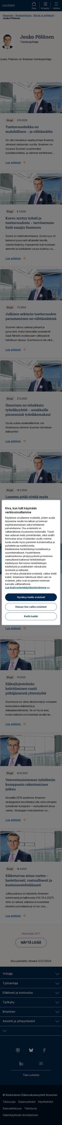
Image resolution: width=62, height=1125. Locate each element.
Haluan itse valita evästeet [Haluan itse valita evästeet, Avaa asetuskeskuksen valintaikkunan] (31, 606)
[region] (30, 562)
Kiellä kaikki (31, 616)
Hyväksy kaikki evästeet (31, 597)
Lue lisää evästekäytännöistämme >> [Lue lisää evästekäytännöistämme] (27, 587)
